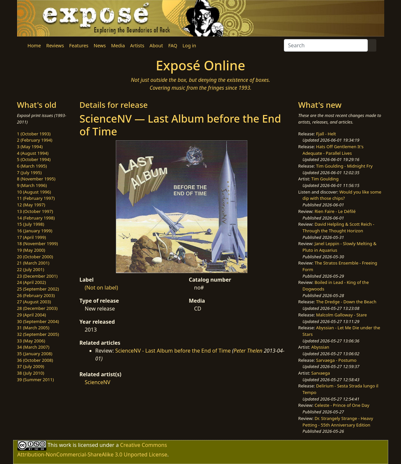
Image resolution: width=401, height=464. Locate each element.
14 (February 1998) (36, 218)
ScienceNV (98, 382)
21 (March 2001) (33, 263)
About (156, 45)
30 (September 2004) (38, 321)
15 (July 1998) (30, 224)
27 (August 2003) (34, 302)
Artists (137, 45)
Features (78, 45)
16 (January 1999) (34, 231)
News (100, 45)
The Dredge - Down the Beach (346, 302)
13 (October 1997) (35, 211)
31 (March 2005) (33, 328)
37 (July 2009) (30, 366)
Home (34, 45)
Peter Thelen (248, 350)
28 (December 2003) (37, 308)
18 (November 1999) (37, 243)
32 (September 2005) (38, 334)
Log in (189, 45)
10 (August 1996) (34, 192)
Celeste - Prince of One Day (341, 405)
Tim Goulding (324, 179)
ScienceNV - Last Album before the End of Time (173, 350)
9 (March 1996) (32, 185)
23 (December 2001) (37, 276)
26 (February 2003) (36, 295)
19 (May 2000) (31, 250)
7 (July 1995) (29, 172)
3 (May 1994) (30, 147)
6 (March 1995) (32, 166)
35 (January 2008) (34, 354)
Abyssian (320, 347)
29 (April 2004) (31, 315)
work (65, 445)
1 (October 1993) (34, 134)
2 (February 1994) (34, 140)
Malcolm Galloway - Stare (341, 315)
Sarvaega (320, 373)
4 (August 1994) (33, 153)
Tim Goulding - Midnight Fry (344, 166)
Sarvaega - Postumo (336, 360)
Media (118, 45)
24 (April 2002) (31, 282)
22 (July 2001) (30, 269)
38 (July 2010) (30, 373)
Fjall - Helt (326, 134)
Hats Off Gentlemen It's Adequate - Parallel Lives (333, 150)
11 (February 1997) (36, 198)
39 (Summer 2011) (35, 380)
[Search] (326, 45)
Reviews (55, 45)
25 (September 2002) (38, 289)
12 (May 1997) (31, 205)
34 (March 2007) (33, 347)
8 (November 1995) (36, 179)
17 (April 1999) (31, 237)
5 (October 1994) (34, 159)
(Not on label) (101, 287)
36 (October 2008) (35, 360)
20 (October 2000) (35, 257)
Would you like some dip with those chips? (342, 195)
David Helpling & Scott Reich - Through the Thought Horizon (338, 227)
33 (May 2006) (31, 341)
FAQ (172, 45)
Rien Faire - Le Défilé (335, 211)
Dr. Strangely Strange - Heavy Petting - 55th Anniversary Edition (338, 421)
